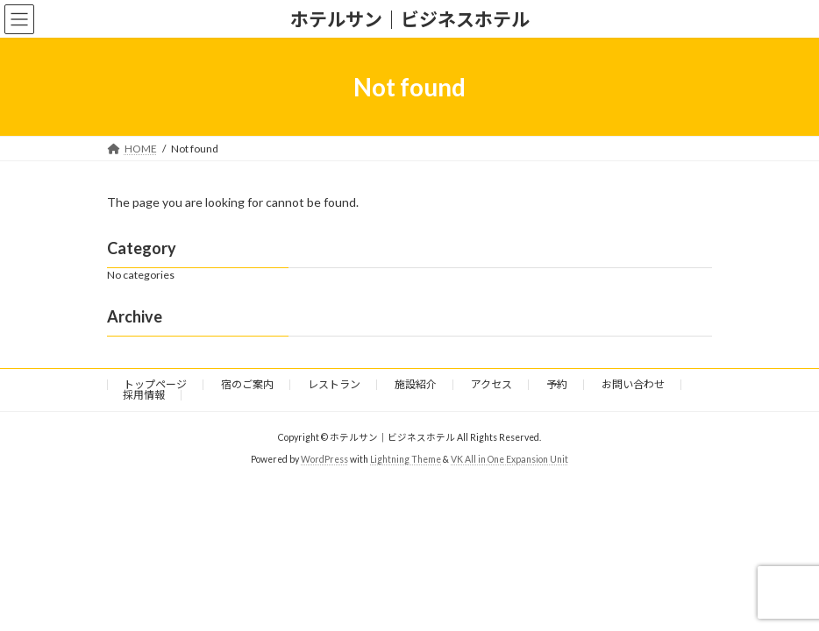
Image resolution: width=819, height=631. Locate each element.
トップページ (155, 384)
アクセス (491, 384)
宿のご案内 (247, 384)
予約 (556, 384)
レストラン (334, 384)
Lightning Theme (405, 458)
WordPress (324, 458)
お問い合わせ (633, 384)
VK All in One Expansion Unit (509, 458)
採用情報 (144, 394)
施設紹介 (416, 384)
